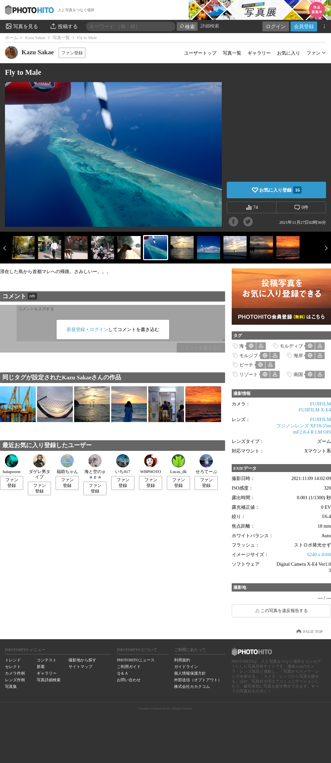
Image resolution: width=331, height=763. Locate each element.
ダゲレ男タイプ (39, 467)
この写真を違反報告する (284, 610)
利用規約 (182, 660)
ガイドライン (186, 667)
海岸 (298, 355)
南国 (298, 374)
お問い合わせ (129, 680)
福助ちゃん (67, 464)
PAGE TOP (313, 631)
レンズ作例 (15, 680)
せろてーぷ (206, 464)
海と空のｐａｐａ (95, 467)
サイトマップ (80, 667)
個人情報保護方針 (190, 673)
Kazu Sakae (35, 37)
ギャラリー (259, 53)
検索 (187, 26)
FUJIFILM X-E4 (315, 409)
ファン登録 (72, 52)
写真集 (11, 687)
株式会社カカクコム (192, 687)
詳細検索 (210, 26)
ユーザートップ (200, 53)
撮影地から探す (82, 660)
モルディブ (291, 346)
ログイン (276, 26)
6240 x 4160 (319, 554)
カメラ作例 (15, 673)
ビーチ (246, 364)
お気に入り (288, 53)
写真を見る (21, 26)
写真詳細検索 (49, 680)
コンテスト (47, 660)
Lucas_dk (178, 464)
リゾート (248, 374)
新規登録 (76, 329)
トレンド (13, 660)
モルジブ (248, 355)
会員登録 (304, 26)
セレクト (13, 667)
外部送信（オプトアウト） (198, 680)
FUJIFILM (320, 403)
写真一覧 (61, 37)
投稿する (64, 26)
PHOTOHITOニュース (135, 660)
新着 (41, 667)
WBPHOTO (150, 464)
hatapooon (11, 464)
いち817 (122, 464)
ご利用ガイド (129, 667)
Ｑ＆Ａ (122, 673)
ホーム (11, 37)
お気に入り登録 (280, 190)
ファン (313, 53)
